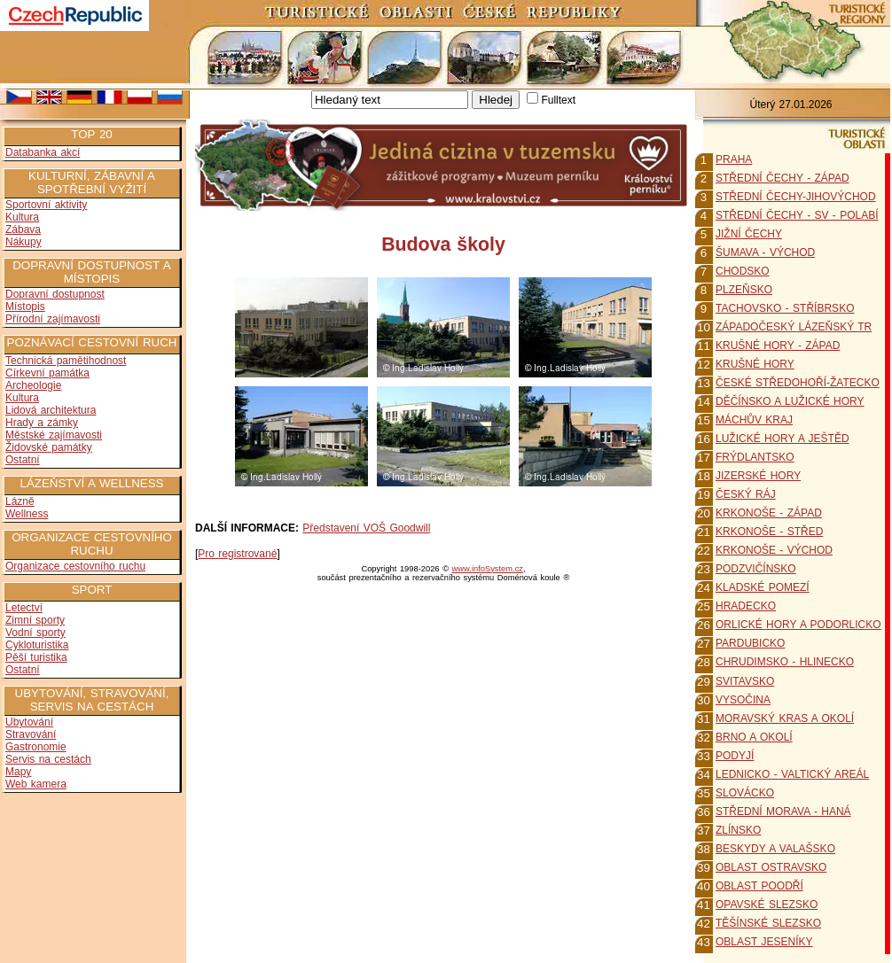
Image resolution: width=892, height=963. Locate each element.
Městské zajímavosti (53, 435)
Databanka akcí (42, 152)
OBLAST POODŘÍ (759, 886)
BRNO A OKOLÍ (754, 737)
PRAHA (734, 159)
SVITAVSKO (745, 681)
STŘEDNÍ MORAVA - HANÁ (783, 811)
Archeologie (33, 385)
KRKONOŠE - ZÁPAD (769, 513)
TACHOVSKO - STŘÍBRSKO (785, 308)
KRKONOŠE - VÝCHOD (774, 550)
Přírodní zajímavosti (52, 319)
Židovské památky (48, 447)
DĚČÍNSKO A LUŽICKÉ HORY (790, 401)
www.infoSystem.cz (487, 568)
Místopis (25, 306)
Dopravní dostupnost (55, 294)
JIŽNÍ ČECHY (749, 234)
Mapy (18, 771)
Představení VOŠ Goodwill (366, 528)
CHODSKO (743, 271)
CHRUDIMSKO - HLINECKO (785, 662)
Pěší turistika (36, 657)
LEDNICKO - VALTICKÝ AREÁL (792, 774)
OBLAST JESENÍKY (764, 942)
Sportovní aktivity (46, 204)
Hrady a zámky (41, 422)
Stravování (30, 734)
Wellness (26, 514)
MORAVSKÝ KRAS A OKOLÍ (785, 718)
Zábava (23, 229)
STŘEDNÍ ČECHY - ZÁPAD (782, 178)
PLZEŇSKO (744, 289)
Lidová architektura (50, 410)
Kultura (22, 217)
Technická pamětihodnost (65, 360)
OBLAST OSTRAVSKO (771, 867)
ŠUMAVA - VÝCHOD (765, 252)
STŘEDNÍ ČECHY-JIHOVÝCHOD (796, 196)
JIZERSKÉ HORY (758, 476)
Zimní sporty (35, 620)
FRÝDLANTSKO (755, 457)
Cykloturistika (36, 645)
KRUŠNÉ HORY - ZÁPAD (778, 345)
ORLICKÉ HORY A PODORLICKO (798, 624)
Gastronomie (36, 747)
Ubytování (29, 722)
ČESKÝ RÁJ (746, 494)
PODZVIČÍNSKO (756, 569)
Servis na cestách (48, 759)
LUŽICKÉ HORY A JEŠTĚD (782, 438)
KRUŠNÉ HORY (755, 364)
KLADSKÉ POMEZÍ (763, 587)
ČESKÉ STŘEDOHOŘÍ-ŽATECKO (798, 383)
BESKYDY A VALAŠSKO (775, 849)
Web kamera (36, 784)
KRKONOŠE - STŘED (769, 531)
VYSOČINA (743, 700)
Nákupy (23, 242)
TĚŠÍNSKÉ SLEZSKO (768, 923)
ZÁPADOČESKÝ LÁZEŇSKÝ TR (794, 327)
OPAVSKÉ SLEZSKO (767, 904)
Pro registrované (237, 554)
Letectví (24, 608)
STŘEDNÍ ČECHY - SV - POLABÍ (797, 215)
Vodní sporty (35, 632)
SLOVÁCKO (745, 793)
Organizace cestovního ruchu (75, 566)
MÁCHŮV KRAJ (754, 420)
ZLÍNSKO (738, 830)
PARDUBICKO (750, 643)
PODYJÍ (735, 755)
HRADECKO (746, 606)
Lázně (20, 501)
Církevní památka (47, 373)
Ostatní (22, 460)
